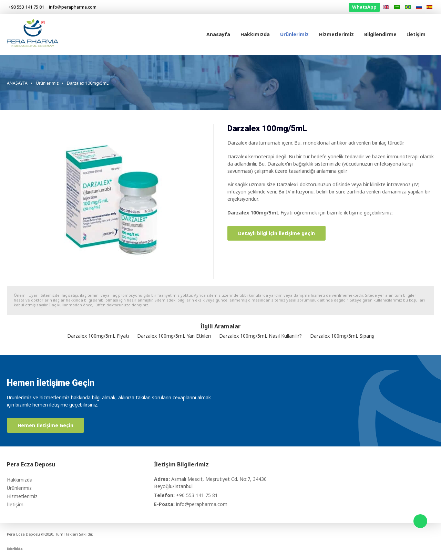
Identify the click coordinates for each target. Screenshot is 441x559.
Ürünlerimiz (294, 34)
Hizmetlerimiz (336, 34)
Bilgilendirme (380, 34)
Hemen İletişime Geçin (45, 425)
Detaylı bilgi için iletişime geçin (276, 233)
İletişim (416, 34)
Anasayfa (218, 34)
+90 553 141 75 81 (197, 495)
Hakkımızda (255, 34)
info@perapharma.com (201, 504)
